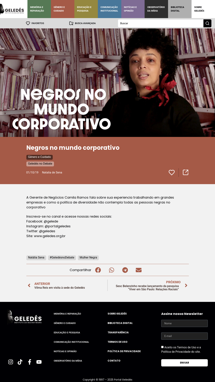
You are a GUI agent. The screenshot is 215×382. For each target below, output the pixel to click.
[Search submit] (207, 23)
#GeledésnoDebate (62, 257)
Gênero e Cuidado (59, 9)
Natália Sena (36, 257)
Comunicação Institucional (109, 9)
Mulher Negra (88, 257)
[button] (98, 270)
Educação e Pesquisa (84, 9)
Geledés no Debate (40, 163)
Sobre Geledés (199, 9)
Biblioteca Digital (177, 9)
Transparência (118, 332)
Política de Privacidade (124, 351)
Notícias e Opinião (130, 9)
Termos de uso (117, 341)
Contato (114, 360)
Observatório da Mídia (156, 9)
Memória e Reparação (37, 9)
